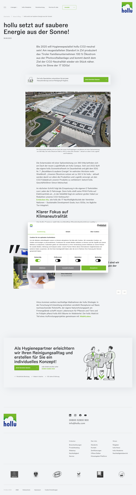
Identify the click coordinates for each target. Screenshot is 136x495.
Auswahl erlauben (68, 268)
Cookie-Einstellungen (51, 490)
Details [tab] (68, 231)
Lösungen (13, 7)
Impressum (37, 490)
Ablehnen (42, 268)
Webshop (72, 450)
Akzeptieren (93, 268)
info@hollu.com (77, 424)
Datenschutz (26, 490)
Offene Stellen (96, 453)
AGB (17, 490)
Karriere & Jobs (53, 7)
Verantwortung (39, 7)
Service (71, 456)
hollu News (116, 448)
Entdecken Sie (43, 200)
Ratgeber (116, 445)
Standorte (94, 445)
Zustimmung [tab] (41, 231)
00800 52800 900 (48, 369)
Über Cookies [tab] (94, 231)
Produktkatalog (74, 448)
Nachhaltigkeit (74, 453)
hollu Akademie (26, 7)
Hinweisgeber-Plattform (99, 456)
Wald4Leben (85, 316)
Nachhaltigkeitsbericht (120, 453)
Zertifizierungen (96, 450)
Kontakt (93, 448)
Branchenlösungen (75, 445)
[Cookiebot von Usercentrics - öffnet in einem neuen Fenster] (98, 225)
